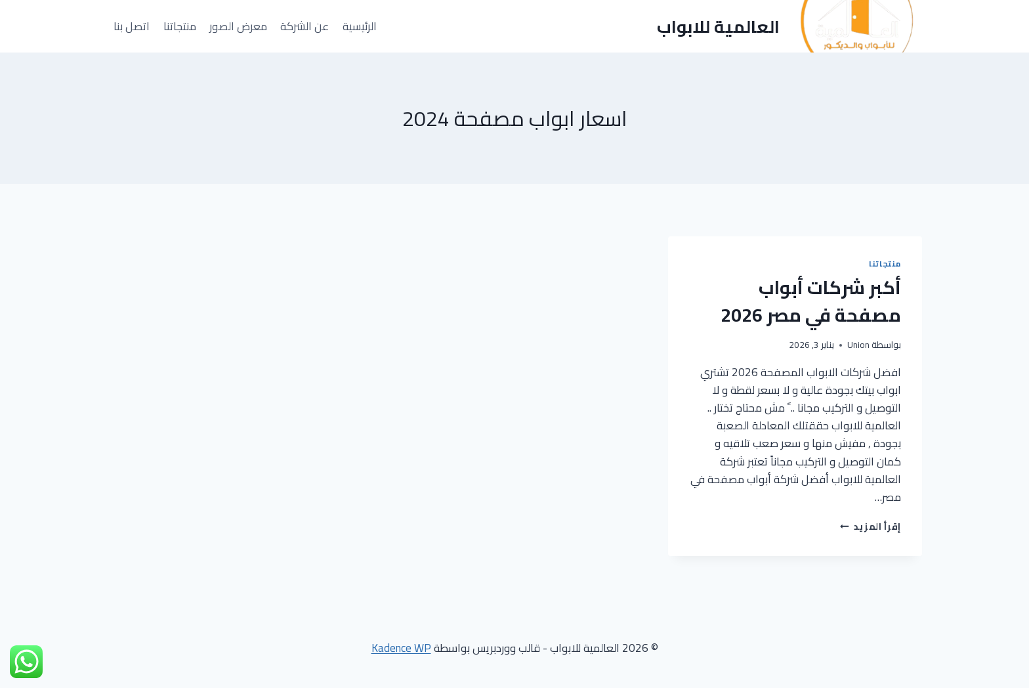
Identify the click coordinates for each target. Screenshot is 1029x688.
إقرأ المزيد (870, 526)
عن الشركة (304, 26)
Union (858, 344)
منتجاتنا (179, 26)
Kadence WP (401, 647)
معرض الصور (238, 26)
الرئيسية (360, 26)
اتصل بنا (132, 26)
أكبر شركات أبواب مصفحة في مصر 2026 (811, 301)
